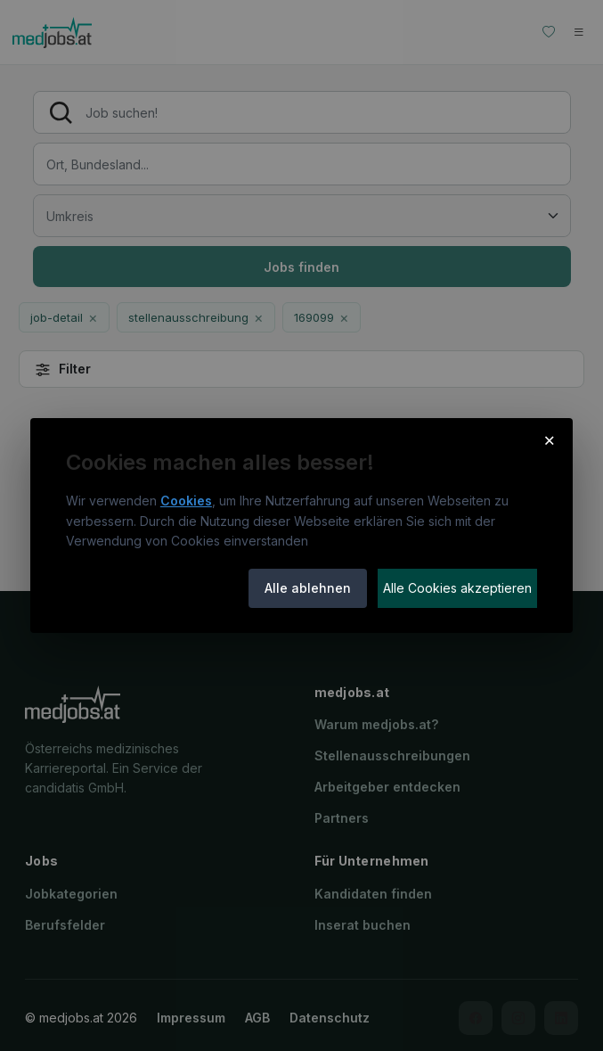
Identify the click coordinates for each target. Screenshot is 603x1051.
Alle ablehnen (308, 587)
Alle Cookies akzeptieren (457, 587)
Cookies (186, 500)
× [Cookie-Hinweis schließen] (550, 439)
